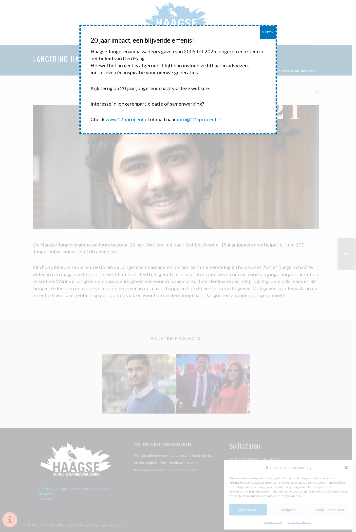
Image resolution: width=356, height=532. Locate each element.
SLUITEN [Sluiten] (268, 32)
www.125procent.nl (127, 119)
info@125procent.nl (199, 119)
